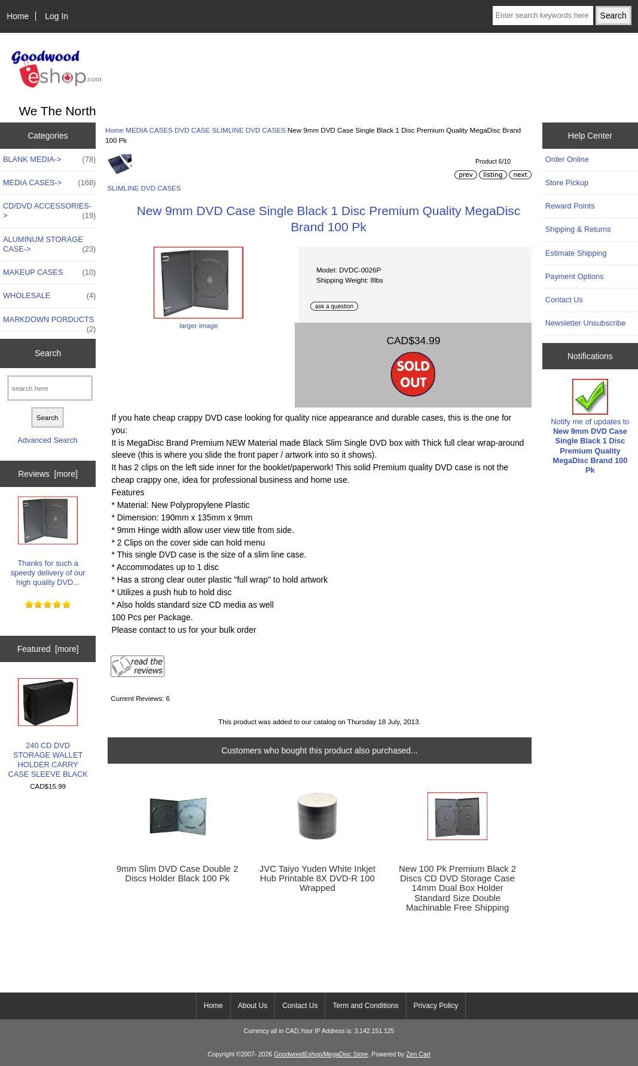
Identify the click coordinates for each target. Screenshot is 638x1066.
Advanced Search (47, 440)
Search (48, 353)
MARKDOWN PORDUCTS (49, 322)
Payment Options (574, 276)
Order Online (567, 159)
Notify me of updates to (590, 426)
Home (18, 16)
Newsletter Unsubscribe (585, 322)
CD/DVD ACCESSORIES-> (49, 210)
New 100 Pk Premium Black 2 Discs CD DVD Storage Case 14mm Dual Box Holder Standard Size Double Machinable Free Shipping (457, 888)
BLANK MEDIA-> (49, 159)
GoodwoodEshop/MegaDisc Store (321, 1054)
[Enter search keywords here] (543, 15)
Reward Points (570, 205)
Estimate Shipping (576, 253)
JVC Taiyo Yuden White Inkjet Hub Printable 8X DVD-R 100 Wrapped (318, 878)
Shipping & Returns (578, 229)
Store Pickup (566, 182)
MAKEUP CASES (49, 272)
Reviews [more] (48, 474)
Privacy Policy (436, 1005)
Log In (56, 16)
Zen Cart (418, 1054)
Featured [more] (48, 649)
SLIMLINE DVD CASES (249, 130)
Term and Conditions (365, 1005)
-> (49, 183)
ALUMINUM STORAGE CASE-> (49, 244)
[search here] (50, 388)
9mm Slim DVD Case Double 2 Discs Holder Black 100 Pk (178, 873)
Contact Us (564, 299)
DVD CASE (192, 130)
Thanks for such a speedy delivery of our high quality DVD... (48, 542)
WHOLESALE (49, 296)
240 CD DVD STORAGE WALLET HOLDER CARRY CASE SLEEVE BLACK (47, 728)
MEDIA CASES (149, 130)
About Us (252, 1005)
